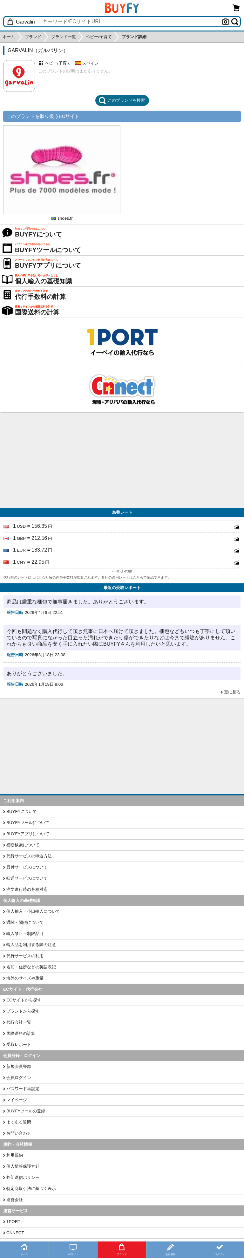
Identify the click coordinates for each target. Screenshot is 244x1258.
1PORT (13, 1221)
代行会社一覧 (18, 1022)
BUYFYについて (21, 811)
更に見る (232, 692)
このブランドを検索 (121, 100)
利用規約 (14, 1155)
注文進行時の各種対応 (27, 889)
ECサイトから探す (23, 1000)
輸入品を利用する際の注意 (31, 944)
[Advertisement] (122, 460)
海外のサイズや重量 (25, 978)
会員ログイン (18, 1077)
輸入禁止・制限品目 (25, 933)
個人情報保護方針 (22, 1166)
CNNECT (15, 1232)
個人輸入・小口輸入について (33, 911)
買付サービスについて (27, 867)
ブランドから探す (22, 1011)
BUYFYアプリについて (27, 833)
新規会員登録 (18, 1066)
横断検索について (22, 844)
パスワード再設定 (22, 1088)
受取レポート (18, 1044)
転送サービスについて (27, 878)
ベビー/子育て (58, 63)
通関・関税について (25, 922)
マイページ (16, 1099)
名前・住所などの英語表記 (31, 967)
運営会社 (14, 1199)
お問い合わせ (18, 1133)
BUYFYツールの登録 (25, 1111)
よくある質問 (18, 1122)
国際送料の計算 (20, 1033)
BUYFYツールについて (27, 822)
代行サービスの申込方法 (29, 856)
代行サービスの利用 (25, 955)
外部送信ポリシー (22, 1177)
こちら (138, 577)
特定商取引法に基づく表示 (31, 1188)
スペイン (90, 63)
